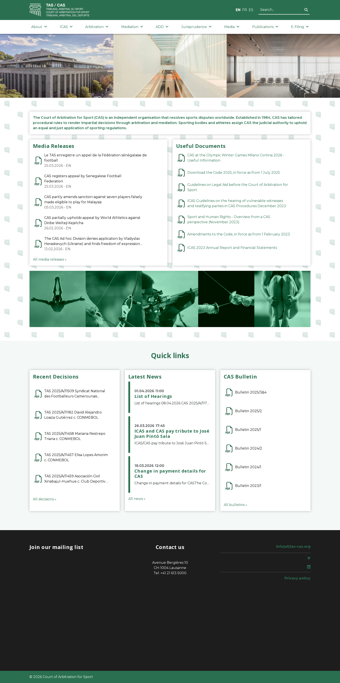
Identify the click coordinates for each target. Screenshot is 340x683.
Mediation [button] (132, 27)
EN (238, 10)
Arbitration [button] (96, 27)
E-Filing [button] (300, 27)
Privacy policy (297, 578)
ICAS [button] (66, 27)
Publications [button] (265, 27)
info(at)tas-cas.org (293, 546)
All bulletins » (235, 505)
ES (251, 10)
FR (244, 10)
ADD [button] (162, 27)
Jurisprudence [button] (196, 27)
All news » (136, 499)
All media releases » (50, 259)
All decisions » (44, 499)
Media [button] (231, 27)
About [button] (39, 27)
